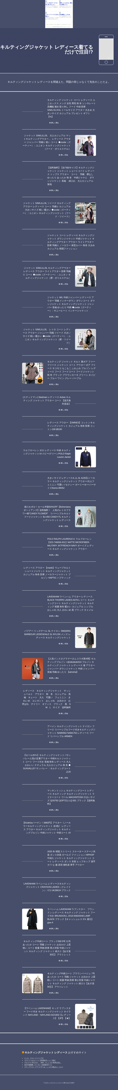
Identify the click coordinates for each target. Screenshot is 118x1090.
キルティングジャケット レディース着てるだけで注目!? (46, 49)
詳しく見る (55, 123)
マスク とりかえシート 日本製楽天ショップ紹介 (40, 1060)
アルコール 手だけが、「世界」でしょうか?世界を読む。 (43, 1062)
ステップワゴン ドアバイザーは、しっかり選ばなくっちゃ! (43, 1067)
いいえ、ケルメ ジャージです (34, 1058)
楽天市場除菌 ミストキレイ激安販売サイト (38, 1065)
